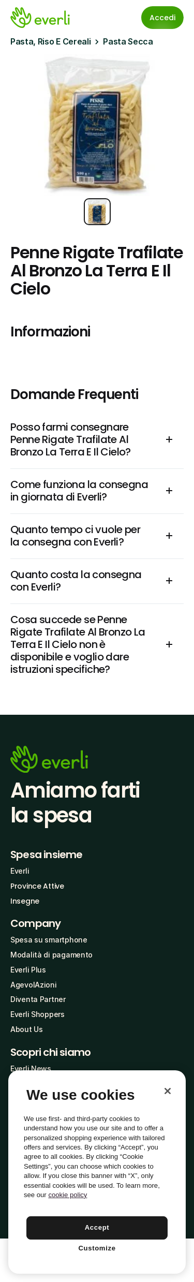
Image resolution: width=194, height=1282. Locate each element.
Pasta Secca (128, 41)
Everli (19, 870)
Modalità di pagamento (51, 954)
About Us (26, 1029)
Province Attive (37, 886)
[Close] (167, 1091)
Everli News (30, 1068)
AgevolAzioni (33, 984)
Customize (96, 1248)
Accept (97, 1227)
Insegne (24, 901)
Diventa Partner (38, 999)
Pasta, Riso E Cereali (50, 41)
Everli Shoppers (37, 1014)
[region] (97, 1172)
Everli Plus (28, 969)
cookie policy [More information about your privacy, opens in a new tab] (67, 1195)
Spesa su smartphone (48, 939)
